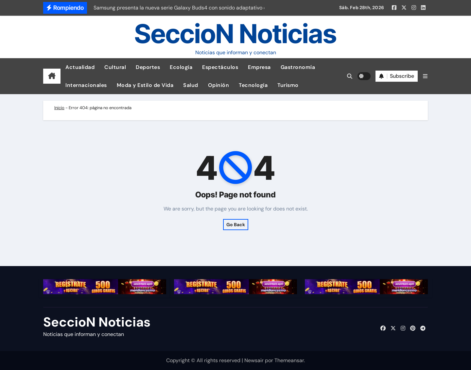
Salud (190, 85)
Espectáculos (220, 67)
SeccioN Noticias (235, 33)
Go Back (235, 224)
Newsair (254, 360)
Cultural (115, 67)
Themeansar (289, 360)
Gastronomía (298, 67)
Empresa (259, 67)
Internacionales (86, 85)
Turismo (288, 85)
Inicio (59, 107)
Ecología (181, 67)
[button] (425, 76)
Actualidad (80, 67)
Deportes (148, 67)
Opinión (218, 85)
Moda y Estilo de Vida (145, 85)
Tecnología (253, 85)
